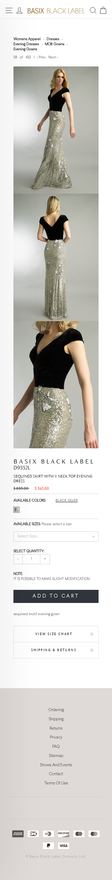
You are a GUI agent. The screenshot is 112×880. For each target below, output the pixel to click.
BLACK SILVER (67, 501)
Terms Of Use (56, 783)
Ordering (56, 710)
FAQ (56, 747)
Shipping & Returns (53, 650)
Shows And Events (56, 765)
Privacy (56, 737)
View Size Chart (53, 634)
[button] (56, 536)
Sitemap (56, 756)
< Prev (42, 57)
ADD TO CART (56, 596)
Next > (53, 57)
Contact (56, 774)
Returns (56, 728)
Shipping (56, 719)
